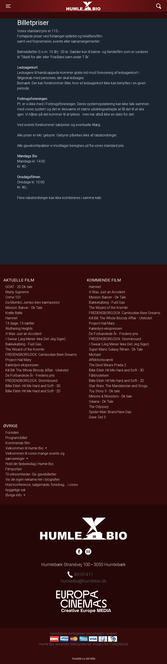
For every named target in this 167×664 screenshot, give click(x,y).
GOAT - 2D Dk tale (18, 287)
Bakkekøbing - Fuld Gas (23, 344)
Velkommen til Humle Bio (24, 448)
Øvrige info (14, 495)
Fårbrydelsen (99, 375)
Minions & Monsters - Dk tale (110, 396)
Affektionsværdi (101, 360)
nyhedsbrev (59, 633)
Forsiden (12, 433)
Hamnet (11, 318)
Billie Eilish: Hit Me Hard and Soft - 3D (32, 386)
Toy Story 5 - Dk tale (104, 391)
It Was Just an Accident (23, 334)
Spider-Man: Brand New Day (110, 412)
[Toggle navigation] (8, 6)
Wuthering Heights (19, 328)
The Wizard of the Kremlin (24, 349)
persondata (95, 633)
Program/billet (16, 438)
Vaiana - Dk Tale (101, 401)
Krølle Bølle (14, 313)
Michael (95, 355)
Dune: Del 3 (97, 417)
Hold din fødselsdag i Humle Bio (29, 464)
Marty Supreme (17, 292)
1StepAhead (118, 644)
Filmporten (13, 469)
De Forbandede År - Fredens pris (30, 375)
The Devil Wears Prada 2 (107, 365)
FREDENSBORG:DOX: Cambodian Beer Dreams (41, 355)
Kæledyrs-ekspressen (21, 365)
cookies (111, 633)
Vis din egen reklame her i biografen (32, 479)
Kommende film (17, 443)
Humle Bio (63, 6)
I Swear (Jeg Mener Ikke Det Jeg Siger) (35, 339)
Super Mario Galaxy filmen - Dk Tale (116, 349)
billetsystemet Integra (86, 644)
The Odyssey (99, 407)
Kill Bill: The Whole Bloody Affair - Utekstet (36, 370)
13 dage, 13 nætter (19, 323)
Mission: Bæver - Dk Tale (23, 308)
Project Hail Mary (18, 360)
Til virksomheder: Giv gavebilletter (30, 474)
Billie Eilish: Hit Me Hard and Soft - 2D (32, 391)
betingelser (76, 633)
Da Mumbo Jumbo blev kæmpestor (32, 302)
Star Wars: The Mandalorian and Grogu (118, 386)
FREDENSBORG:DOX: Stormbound (31, 381)
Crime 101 (13, 297)
